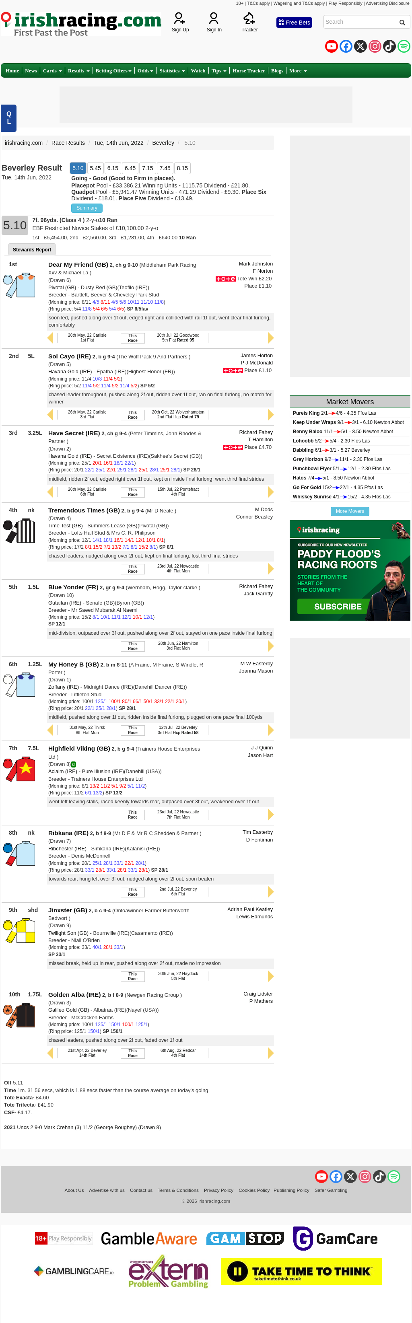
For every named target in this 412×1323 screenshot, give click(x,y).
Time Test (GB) (65, 526)
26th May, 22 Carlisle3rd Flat (87, 414)
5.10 (77, 168)
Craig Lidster (258, 994)
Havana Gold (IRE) (70, 371)
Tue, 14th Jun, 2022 (119, 143)
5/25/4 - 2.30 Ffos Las (331, 441)
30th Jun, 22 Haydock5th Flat (178, 976)
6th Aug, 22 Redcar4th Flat (178, 1053)
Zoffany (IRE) (63, 687)
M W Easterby (256, 663)
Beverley (163, 143)
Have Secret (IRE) (74, 433)
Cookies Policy (254, 1190)
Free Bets (294, 22)
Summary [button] (86, 208)
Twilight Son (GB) (68, 933)
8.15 (182, 168)
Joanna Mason (256, 671)
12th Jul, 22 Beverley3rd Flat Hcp (178, 730)
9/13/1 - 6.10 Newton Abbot (348, 422)
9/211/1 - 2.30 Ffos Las (337, 459)
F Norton (263, 271)
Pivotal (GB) (62, 287)
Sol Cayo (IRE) (69, 356)
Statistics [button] (172, 71)
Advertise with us (107, 1190)
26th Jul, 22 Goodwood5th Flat (178, 337)
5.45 (95, 168)
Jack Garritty (258, 594)
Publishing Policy (291, 1190)
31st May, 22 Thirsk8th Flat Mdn (87, 730)
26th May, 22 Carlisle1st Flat (87, 337)
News (31, 71)
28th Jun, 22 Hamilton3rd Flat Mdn (178, 645)
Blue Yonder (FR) (73, 587)
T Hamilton (260, 439)
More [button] (298, 71)
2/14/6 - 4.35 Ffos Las (334, 413)
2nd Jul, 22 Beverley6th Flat (178, 891)
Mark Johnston (256, 264)
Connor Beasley (254, 517)
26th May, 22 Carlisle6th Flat (87, 491)
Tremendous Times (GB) (84, 510)
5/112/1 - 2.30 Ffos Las (342, 468)
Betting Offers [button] (114, 71)
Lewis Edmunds (254, 917)
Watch (198, 71)
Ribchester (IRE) (67, 849)
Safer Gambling (331, 1190)
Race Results (68, 143)
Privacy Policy (218, 1190)
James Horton (257, 355)
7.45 (165, 168)
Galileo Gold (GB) (68, 1010)
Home (12, 71)
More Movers (350, 511)
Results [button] (79, 71)
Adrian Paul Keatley (250, 909)
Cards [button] (52, 71)
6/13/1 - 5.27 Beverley (331, 450)
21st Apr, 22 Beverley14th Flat (87, 1053)
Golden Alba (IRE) (74, 994)
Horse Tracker (249, 71)
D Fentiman (259, 840)
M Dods (264, 509)
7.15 (147, 168)
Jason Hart (260, 755)
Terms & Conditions (178, 1190)
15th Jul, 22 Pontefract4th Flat (178, 491)
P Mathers (261, 1001)
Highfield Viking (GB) (79, 748)
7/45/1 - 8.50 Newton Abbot (333, 478)
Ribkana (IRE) (68, 832)
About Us (74, 1190)
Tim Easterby (258, 832)
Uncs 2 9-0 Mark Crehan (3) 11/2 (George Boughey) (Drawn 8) (89, 1127)
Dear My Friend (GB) (78, 264)
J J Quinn (262, 748)
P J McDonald (257, 363)
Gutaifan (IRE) (64, 603)
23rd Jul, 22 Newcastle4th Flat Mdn (178, 568)
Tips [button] (219, 71)
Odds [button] (146, 71)
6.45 (130, 168)
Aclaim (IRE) (62, 771)
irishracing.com (24, 143)
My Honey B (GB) (73, 664)
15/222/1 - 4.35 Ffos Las (338, 487)
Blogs (277, 71)
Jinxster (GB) (67, 910)
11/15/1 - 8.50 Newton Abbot (343, 431)
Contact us (141, 1190)
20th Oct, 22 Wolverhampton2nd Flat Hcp (178, 414)
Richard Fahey (256, 432)
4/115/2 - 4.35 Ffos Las (342, 497)
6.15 (112, 168)
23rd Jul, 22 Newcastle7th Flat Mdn (178, 814)
